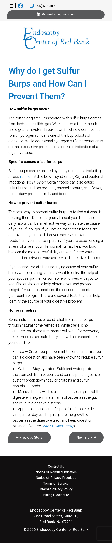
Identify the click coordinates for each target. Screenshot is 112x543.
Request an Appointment (56, 15)
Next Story (84, 437)
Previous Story (30, 437)
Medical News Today (58, 426)
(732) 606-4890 (43, 6)
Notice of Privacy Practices (56, 478)
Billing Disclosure (56, 495)
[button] (11, 5)
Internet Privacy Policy (56, 489)
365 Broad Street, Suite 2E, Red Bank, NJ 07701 (56, 516)
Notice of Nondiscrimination (56, 472)
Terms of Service (56, 483)
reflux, (25, 176)
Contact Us (56, 466)
